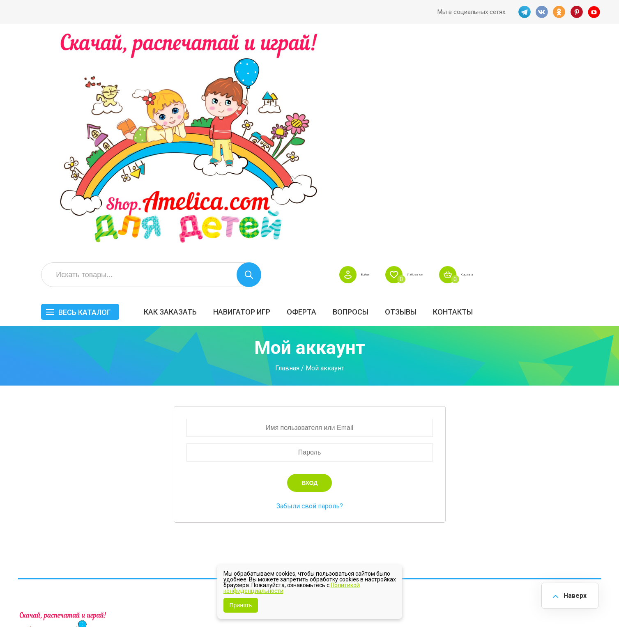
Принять (241, 605)
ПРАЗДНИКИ (508, 470)
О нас (346, 497)
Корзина (586, 56)
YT (595, 12)
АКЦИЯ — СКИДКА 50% (577, 449)
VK (541, 12)
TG (523, 12)
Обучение (571, 488)
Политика (278, 514)
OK (559, 12)
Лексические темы (442, 470)
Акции (273, 479)
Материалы (574, 470)
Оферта (427, 93)
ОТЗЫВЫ (526, 93)
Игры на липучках (440, 488)
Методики (428, 513)
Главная (287, 159)
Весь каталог (210, 93)
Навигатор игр (367, 93)
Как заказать (295, 93)
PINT (577, 12)
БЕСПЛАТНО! (432, 445)
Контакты (578, 93)
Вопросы (476, 93)
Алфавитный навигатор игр (510, 517)
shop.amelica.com (144, 602)
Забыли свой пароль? (309, 296)
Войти (458, 56)
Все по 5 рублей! (514, 445)
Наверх (572, 594)
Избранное (520, 56)
